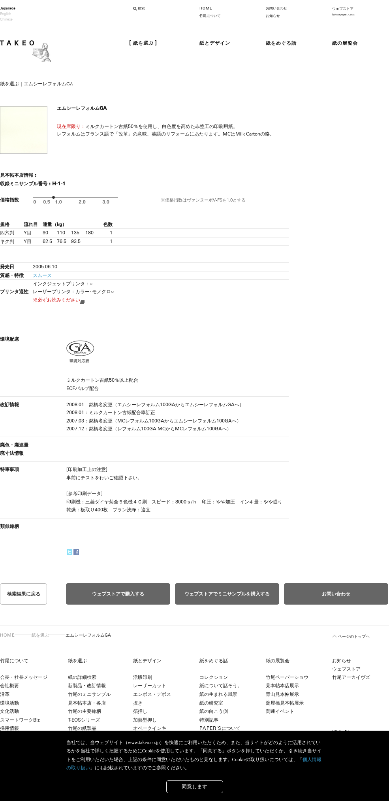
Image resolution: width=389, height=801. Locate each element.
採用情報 (9, 728)
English (5, 14)
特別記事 (208, 720)
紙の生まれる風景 (218, 694)
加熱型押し (145, 720)
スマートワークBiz (19, 720)
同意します (194, 787)
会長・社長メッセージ (23, 677)
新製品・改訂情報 (87, 685)
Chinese (6, 19)
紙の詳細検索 (82, 677)
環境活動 (9, 703)
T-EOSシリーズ (84, 720)
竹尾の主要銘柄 (84, 711)
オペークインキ (149, 728)
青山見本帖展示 (282, 694)
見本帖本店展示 (282, 685)
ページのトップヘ (354, 636)
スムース (42, 275)
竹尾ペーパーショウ (287, 677)
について (220, 728)
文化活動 (9, 711)
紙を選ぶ (40, 635)
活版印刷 (142, 677)
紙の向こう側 (213, 711)
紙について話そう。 (220, 685)
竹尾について (210, 16)
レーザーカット (149, 685)
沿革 (4, 694)
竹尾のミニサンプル (89, 694)
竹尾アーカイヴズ (351, 677)
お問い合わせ (276, 8)
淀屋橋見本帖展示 (285, 703)
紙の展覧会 (277, 660)
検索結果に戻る (23, 594)
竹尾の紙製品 (82, 728)
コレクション (213, 677)
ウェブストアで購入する (118, 594)
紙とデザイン (147, 660)
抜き (138, 703)
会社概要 (9, 685)
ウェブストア (346, 669)
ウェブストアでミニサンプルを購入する (227, 594)
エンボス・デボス (152, 694)
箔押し (140, 711)
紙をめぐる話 (213, 660)
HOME (205, 8)
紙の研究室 (211, 703)
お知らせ (273, 16)
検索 (141, 8)
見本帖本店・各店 (87, 703)
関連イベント (280, 711)
